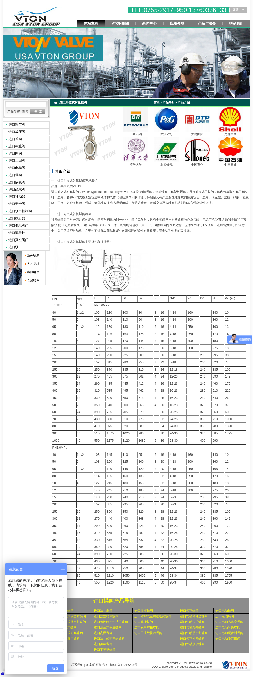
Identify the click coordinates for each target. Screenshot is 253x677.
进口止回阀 (16, 160)
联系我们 (236, 23)
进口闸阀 (15, 153)
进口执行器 (16, 218)
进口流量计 (16, 233)
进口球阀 (15, 139)
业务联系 (33, 255)
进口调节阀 (16, 124)
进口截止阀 (16, 146)
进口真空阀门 (18, 240)
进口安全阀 (16, 204)
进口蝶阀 (15, 175)
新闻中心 (149, 23)
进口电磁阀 (16, 168)
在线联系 (33, 280)
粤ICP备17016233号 (122, 665)
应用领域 (177, 23)
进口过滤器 (16, 197)
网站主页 (91, 23)
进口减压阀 (16, 132)
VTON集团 (120, 23)
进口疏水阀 (16, 189)
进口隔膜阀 (16, 182)
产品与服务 (207, 23)
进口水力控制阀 (20, 211)
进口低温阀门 (18, 225)
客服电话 (33, 272)
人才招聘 (33, 264)
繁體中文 (238, 10)
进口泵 (13, 247)
